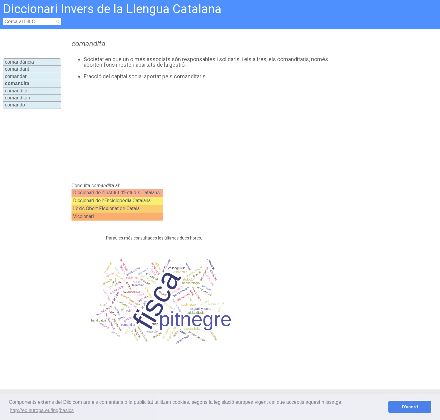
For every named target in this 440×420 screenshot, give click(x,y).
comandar (16, 76)
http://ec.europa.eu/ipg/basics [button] (42, 410)
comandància (19, 62)
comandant (17, 69)
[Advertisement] (196, 131)
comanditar (17, 90)
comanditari (17, 97)
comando (15, 104)
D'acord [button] (410, 406)
